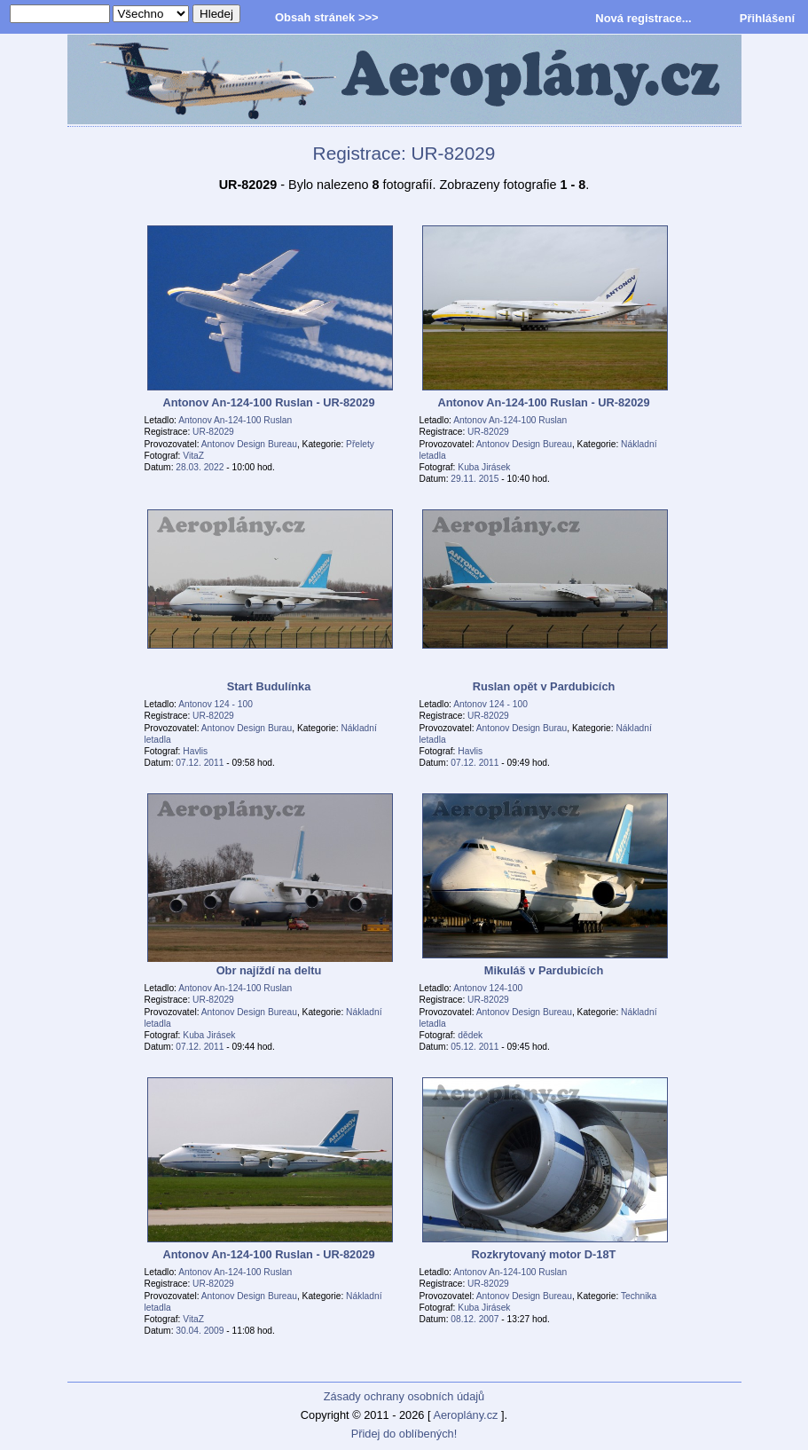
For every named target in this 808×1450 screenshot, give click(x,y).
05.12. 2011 (474, 1047)
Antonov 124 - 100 (215, 704)
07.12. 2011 (200, 763)
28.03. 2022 (200, 467)
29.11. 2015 (474, 479)
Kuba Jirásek (484, 467)
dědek (470, 1035)
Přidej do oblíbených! (404, 1433)
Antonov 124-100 (487, 988)
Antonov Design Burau (246, 728)
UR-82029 (213, 432)
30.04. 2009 (200, 1331)
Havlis (195, 751)
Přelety (360, 444)
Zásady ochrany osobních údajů (404, 1396)
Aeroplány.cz (465, 1415)
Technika (638, 1296)
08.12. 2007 (474, 1319)
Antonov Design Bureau (249, 444)
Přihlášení (767, 18)
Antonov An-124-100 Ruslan (235, 420)
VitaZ (193, 456)
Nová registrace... (643, 18)
